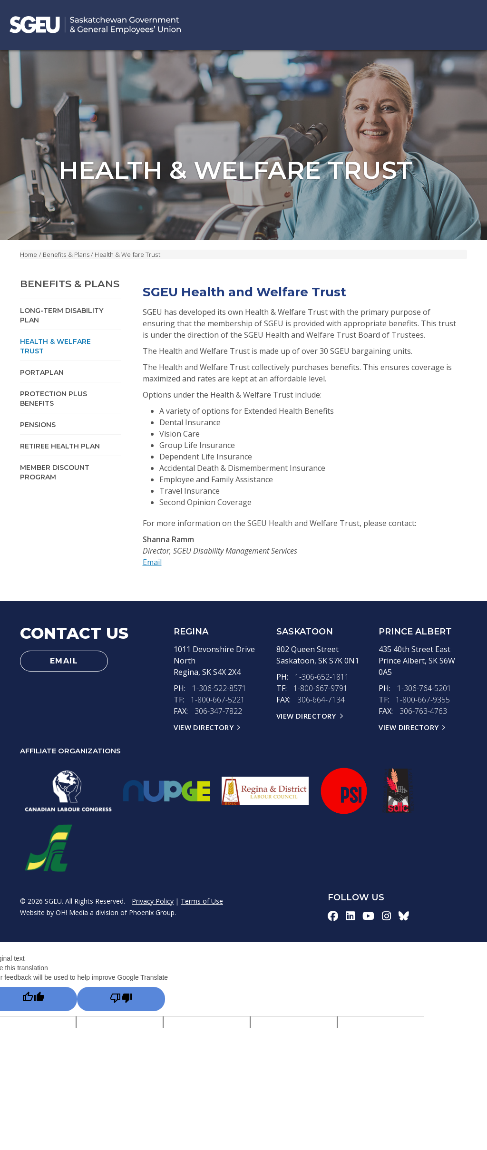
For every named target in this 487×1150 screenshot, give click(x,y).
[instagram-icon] (386, 915)
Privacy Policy (153, 901)
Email (152, 562)
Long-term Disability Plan (61, 315)
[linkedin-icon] (350, 915)
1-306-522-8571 (219, 688)
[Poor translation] (121, 999)
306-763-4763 (423, 711)
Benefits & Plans (66, 254)
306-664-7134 (321, 699)
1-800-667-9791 (320, 688)
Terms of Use (202, 901)
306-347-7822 (218, 711)
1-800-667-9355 (423, 699)
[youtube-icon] (368, 915)
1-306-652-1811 (322, 677)
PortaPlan (42, 372)
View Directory (204, 727)
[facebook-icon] (333, 915)
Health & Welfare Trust (55, 346)
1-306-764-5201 (424, 688)
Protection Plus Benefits (53, 399)
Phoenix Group (152, 912)
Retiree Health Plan (60, 446)
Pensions (38, 424)
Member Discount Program (54, 472)
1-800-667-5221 (218, 699)
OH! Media (72, 912)
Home (28, 254)
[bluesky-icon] (404, 915)
